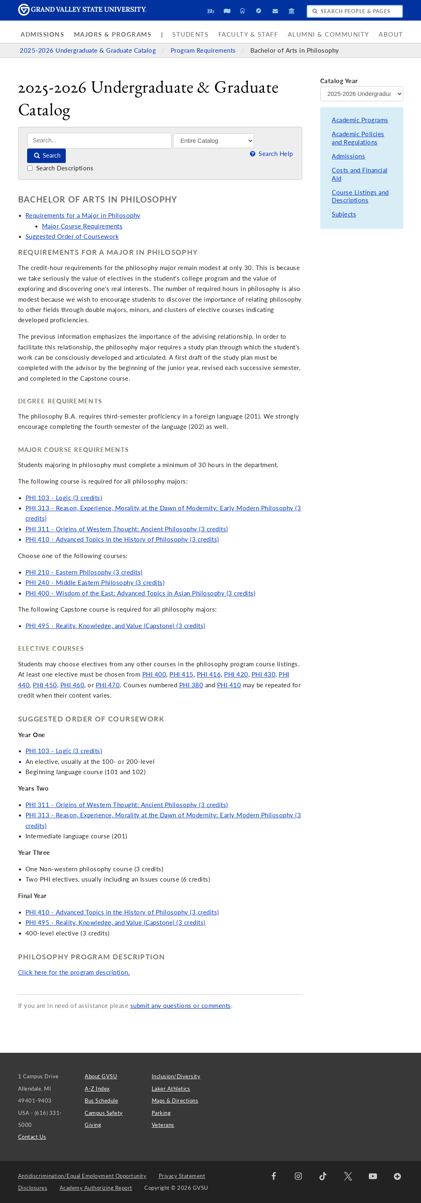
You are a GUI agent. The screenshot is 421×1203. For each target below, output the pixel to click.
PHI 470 (108, 685)
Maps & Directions (175, 1100)
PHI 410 (229, 685)
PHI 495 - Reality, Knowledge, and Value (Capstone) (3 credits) (115, 625)
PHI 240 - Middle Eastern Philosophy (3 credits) (95, 582)
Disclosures (33, 1187)
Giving (93, 1125)
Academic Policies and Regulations (358, 138)
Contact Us (32, 1136)
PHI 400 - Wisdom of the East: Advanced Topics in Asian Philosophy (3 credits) (140, 593)
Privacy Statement (182, 1176)
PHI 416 (209, 674)
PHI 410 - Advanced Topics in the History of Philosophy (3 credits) (122, 539)
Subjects (344, 214)
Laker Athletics (171, 1088)
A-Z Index (97, 1088)
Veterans (163, 1125)
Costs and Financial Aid (360, 174)
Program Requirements (204, 50)
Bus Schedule (101, 1100)
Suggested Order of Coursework (72, 236)
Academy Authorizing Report (96, 1187)
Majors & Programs (113, 34)
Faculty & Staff (248, 34)
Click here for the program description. (74, 972)
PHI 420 (236, 674)
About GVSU (101, 1076)
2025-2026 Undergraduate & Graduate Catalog (89, 50)
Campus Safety (104, 1113)
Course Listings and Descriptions (360, 196)
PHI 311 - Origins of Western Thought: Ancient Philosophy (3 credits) (126, 529)
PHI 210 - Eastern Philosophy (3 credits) (84, 572)
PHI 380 (191, 685)
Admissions (42, 34)
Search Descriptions (60, 168)
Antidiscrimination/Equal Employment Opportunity (82, 1176)
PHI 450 (45, 685)
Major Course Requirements (82, 226)
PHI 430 (264, 674)
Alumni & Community (328, 34)
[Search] (99, 140)
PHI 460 (72, 685)
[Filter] (213, 140)
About (391, 34)
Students (190, 34)
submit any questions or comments (180, 1005)
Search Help (270, 153)
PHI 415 (181, 674)
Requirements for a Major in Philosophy (83, 215)
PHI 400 (154, 674)
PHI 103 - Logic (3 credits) (63, 497)
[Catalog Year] (361, 93)
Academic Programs (360, 119)
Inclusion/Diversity (176, 1076)
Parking (161, 1113)
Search (46, 155)
